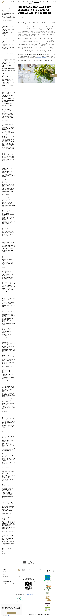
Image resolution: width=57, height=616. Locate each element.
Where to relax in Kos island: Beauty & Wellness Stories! (8, 531)
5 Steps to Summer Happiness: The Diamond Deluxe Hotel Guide (8, 299)
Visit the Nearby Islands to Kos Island (8, 384)
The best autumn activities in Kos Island (8, 378)
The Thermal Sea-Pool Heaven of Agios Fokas (8, 30)
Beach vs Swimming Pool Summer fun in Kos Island (7, 289)
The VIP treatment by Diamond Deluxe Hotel (8, 469)
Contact (4, 578)
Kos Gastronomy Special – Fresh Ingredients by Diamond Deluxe (8, 371)
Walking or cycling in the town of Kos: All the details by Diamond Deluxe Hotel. (8, 472)
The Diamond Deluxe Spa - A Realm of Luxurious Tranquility (8, 125)
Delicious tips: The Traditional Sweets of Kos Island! (8, 354)
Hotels (4, 569)
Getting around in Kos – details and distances (8, 463)
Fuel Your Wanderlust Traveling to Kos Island (8, 120)
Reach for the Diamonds (7, 553)
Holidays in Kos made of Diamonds (7, 51)
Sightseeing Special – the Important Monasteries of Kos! (8, 368)
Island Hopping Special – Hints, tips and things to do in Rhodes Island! (8, 350)
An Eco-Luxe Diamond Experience (6, 22)
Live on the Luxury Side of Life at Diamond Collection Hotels (8, 11)
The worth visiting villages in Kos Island (8, 411)
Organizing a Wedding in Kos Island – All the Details (8, 303)
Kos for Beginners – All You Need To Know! (7, 235)
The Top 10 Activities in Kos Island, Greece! (7, 515)
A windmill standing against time (7, 55)
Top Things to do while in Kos (8, 75)
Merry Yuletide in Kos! (6, 24)
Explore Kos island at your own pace (8, 77)
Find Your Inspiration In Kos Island (7, 166)
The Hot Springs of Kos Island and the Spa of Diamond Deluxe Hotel (8, 292)
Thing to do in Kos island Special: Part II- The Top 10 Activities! (7, 518)
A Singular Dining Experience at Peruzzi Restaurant (8, 36)
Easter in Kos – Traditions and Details (8, 280)
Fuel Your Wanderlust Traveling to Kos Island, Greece (8, 93)
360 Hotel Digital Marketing (44, 614)
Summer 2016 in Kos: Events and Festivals (8, 441)
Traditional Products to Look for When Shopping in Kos (8, 137)
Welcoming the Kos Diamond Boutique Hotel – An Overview (8, 135)
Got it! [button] (11, 612)
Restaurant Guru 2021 (28, 594)
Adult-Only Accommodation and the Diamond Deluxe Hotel (8, 338)
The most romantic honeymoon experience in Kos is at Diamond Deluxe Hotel (8, 493)
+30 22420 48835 (29, 578)
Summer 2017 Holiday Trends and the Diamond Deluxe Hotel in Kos (8, 295)
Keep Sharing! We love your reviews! (7, 272)
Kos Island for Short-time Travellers (7, 327)
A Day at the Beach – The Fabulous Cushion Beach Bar (8, 232)
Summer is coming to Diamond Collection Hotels (8, 9)
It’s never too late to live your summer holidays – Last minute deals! (8, 197)
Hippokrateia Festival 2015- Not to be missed (8, 539)
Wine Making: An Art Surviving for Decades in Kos (8, 90)
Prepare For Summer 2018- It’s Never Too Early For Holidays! (8, 157)
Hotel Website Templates (34, 614)
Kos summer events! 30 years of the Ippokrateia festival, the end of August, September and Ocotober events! (8, 395)
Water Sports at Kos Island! (7, 191)
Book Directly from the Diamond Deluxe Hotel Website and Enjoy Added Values (8, 381)
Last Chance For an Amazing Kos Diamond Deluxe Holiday (8, 154)
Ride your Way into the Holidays (6, 549)
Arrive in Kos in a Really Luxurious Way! (7, 200)
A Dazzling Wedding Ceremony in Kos (8, 544)
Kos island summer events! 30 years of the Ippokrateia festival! (8, 453)
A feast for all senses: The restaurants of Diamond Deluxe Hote (8, 503)
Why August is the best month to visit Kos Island (8, 413)
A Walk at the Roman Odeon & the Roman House (8, 27)
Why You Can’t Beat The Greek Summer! (8, 243)
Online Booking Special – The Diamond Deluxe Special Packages (8, 218)
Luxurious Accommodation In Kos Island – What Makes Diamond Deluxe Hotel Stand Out (8, 445)
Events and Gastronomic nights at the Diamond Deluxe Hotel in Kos (8, 430)
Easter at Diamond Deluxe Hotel (7, 497)
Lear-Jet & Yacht (6, 576)
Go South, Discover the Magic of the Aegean (8, 101)
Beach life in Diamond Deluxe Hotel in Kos (8, 404)
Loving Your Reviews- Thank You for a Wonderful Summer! (8, 148)
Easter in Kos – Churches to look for (7, 260)
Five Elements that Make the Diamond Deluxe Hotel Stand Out (8, 185)
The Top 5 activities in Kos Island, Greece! (7, 480)
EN (53, 1)
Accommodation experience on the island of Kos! (8, 528)
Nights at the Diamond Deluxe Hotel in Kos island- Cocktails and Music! (8, 418)
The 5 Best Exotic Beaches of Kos (8, 547)
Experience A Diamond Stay (8, 98)
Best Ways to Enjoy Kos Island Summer (8, 206)
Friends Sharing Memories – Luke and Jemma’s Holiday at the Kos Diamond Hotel (8, 144)
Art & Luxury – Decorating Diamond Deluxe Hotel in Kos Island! (8, 390)
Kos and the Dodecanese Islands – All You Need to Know (8, 229)
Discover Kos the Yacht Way (8, 40)
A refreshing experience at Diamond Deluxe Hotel (7, 80)
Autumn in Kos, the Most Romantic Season (7, 169)
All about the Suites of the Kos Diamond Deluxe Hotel (8, 360)
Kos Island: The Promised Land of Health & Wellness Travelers (8, 17)
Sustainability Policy (7, 581)
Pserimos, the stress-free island (8, 70)
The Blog (5, 572)
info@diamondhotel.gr (29, 579)
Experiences (5, 574)
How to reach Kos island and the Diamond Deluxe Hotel (8, 507)
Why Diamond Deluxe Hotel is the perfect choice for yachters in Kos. (8, 437)
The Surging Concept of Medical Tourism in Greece (7, 117)
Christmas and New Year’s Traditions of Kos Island (7, 329)
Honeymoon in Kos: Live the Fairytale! (8, 108)
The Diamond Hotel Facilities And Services (8, 269)
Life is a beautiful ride (6, 57)
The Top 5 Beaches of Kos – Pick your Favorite (8, 209)
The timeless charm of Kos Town (7, 45)
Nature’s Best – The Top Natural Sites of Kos (8, 399)
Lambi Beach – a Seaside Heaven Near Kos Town (7, 203)
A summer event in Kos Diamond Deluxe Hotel (7, 401)
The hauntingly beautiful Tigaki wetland (8, 60)
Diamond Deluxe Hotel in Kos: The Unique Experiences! (8, 510)
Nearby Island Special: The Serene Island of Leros (7, 312)
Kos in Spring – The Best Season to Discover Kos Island (8, 283)
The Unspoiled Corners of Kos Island (8, 238)
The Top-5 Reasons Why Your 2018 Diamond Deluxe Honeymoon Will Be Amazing (8, 140)
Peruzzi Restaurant (20, 591)
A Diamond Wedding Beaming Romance (8, 14)
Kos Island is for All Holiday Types (7, 251)
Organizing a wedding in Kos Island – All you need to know (8, 182)
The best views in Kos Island (8, 248)
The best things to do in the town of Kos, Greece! (7, 456)
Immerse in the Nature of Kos (8, 551)
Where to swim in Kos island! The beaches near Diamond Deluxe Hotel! (8, 500)
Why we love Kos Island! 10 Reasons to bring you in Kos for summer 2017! (8, 343)
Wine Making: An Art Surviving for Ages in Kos (8, 122)
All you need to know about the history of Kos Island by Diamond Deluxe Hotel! (8, 489)
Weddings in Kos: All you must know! (8, 533)
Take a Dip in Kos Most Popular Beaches (8, 63)
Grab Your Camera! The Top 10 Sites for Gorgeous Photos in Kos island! (8, 422)
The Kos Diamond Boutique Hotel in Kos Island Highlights (8, 132)
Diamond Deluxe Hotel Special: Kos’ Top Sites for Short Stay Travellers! (8, 459)
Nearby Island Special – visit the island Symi (8, 324)
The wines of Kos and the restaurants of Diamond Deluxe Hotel (8, 407)
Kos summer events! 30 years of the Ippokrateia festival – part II (8, 426)
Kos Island (5, 571)
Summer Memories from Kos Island (8, 536)
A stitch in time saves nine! (7, 85)
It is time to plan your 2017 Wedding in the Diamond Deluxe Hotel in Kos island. (8, 356)
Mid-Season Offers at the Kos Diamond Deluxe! (8, 194)
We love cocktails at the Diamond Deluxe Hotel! (7, 172)
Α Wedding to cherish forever (8, 38)
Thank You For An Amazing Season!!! (7, 33)
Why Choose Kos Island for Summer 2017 (7, 240)
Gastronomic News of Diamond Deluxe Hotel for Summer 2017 (8, 246)
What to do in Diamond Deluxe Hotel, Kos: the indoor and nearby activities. (8, 476)
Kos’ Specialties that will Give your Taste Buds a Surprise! (8, 20)
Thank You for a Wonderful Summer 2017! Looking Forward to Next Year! (7, 151)
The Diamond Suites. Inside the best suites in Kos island (8, 513)
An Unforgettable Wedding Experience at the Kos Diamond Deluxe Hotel (8, 226)
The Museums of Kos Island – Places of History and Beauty (8, 387)
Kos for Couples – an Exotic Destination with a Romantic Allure (8, 214)
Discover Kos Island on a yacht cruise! (8, 306)
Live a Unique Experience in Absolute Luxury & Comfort (7, 114)
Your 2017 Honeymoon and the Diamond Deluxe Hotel (8, 366)
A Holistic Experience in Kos (7, 103)
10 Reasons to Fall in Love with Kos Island (8, 363)
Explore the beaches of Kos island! (7, 483)
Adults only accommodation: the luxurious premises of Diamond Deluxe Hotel (8, 466)
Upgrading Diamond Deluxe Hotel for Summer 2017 (7, 278)
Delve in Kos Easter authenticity (8, 68)
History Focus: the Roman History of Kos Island (7, 340)
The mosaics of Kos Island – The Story (8, 375)
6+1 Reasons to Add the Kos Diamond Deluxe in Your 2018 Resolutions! (8, 128)
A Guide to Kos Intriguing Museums (7, 66)
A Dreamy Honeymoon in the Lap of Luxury (8, 42)
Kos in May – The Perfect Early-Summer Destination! (8, 257)
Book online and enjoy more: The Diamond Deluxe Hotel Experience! (8, 485)
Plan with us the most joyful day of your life (7, 88)
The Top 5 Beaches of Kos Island (7, 267)
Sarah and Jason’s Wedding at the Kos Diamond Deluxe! (8, 160)
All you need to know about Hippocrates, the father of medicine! (7, 434)
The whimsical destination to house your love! (8, 83)
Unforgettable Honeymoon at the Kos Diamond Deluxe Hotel (8, 286)
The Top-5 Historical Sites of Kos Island (8, 275)
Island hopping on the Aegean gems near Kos (8, 48)
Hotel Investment (28, 574)
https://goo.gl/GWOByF (42, 57)
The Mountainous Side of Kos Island (8, 332)
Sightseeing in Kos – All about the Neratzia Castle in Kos (8, 189)
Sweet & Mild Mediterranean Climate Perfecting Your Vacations (8, 110)
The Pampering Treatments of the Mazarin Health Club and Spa (8, 263)
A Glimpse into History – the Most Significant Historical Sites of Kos (8, 179)
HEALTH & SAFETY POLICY (9, 583)
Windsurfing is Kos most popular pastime (7, 73)
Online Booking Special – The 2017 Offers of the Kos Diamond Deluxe (8, 254)
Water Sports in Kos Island (7, 415)
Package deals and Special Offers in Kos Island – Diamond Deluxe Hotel (8, 315)
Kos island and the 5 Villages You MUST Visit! (8, 347)
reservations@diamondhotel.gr (28, 581)
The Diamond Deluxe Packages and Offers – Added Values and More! (8, 163)
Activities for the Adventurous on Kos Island (8, 335)
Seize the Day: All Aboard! (7, 105)
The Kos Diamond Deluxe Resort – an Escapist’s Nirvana (8, 211)
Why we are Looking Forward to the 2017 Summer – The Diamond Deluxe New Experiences (8, 320)
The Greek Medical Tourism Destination (7, 96)
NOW (53, 75)
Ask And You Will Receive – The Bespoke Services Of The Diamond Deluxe (8, 222)
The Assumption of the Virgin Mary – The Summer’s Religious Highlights (8, 175)
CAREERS (5, 579)
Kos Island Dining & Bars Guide (8, 541)
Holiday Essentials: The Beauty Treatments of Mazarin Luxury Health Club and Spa (8, 449)
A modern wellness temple (7, 53)
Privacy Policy (9, 615)
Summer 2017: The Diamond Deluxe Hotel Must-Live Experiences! (8, 309)
